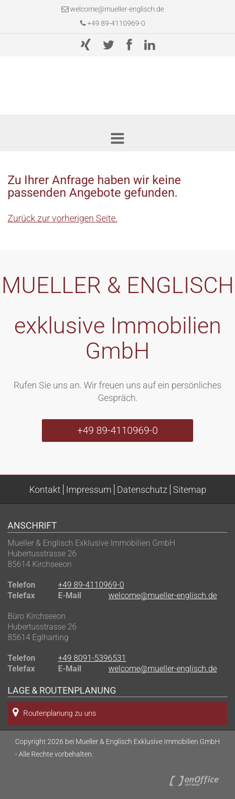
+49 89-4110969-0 (112, 23)
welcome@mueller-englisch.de (117, 9)
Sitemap (189, 489)
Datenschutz (142, 489)
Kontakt (45, 489)
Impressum (88, 489)
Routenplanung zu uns (54, 712)
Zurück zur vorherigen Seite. (63, 218)
